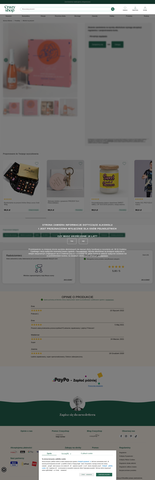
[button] (4, 470)
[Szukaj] (65, 9)
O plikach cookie (87, 453)
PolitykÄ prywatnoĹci (84, 461)
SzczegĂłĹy (66, 453)
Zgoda (49, 453)
